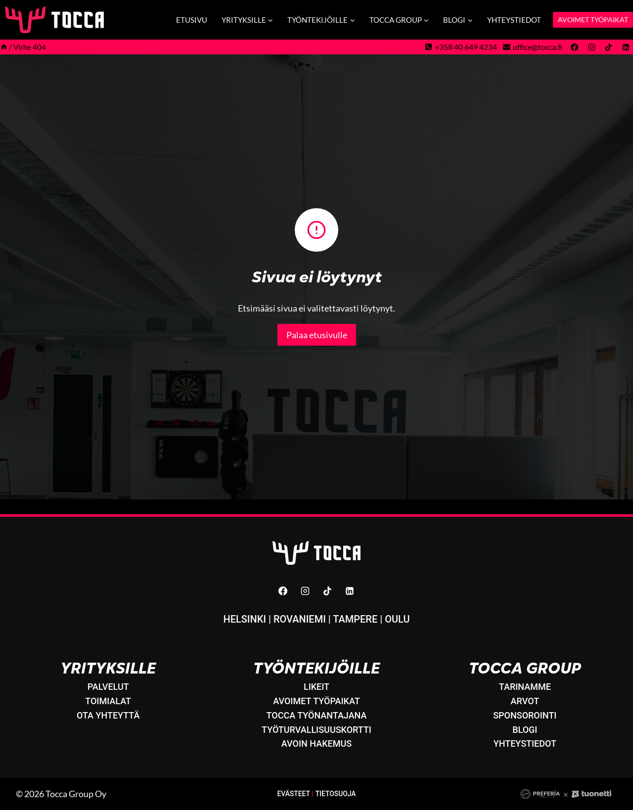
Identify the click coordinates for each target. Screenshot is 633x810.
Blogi (524, 729)
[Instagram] (591, 47)
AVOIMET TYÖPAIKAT (593, 19)
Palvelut (108, 686)
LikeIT (316, 686)
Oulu (397, 619)
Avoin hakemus (316, 743)
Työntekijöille (316, 668)
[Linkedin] (625, 47)
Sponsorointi (524, 715)
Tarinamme (525, 686)
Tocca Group (524, 668)
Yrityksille (108, 668)
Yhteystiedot (514, 19)
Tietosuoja (336, 794)
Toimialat (108, 701)
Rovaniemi (299, 619)
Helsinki (244, 619)
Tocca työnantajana (317, 715)
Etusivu (191, 19)
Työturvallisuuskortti (316, 729)
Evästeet (293, 794)
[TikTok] (608, 47)
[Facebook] (574, 47)
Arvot (525, 701)
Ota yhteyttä (108, 715)
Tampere (355, 619)
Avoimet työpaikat (316, 701)
